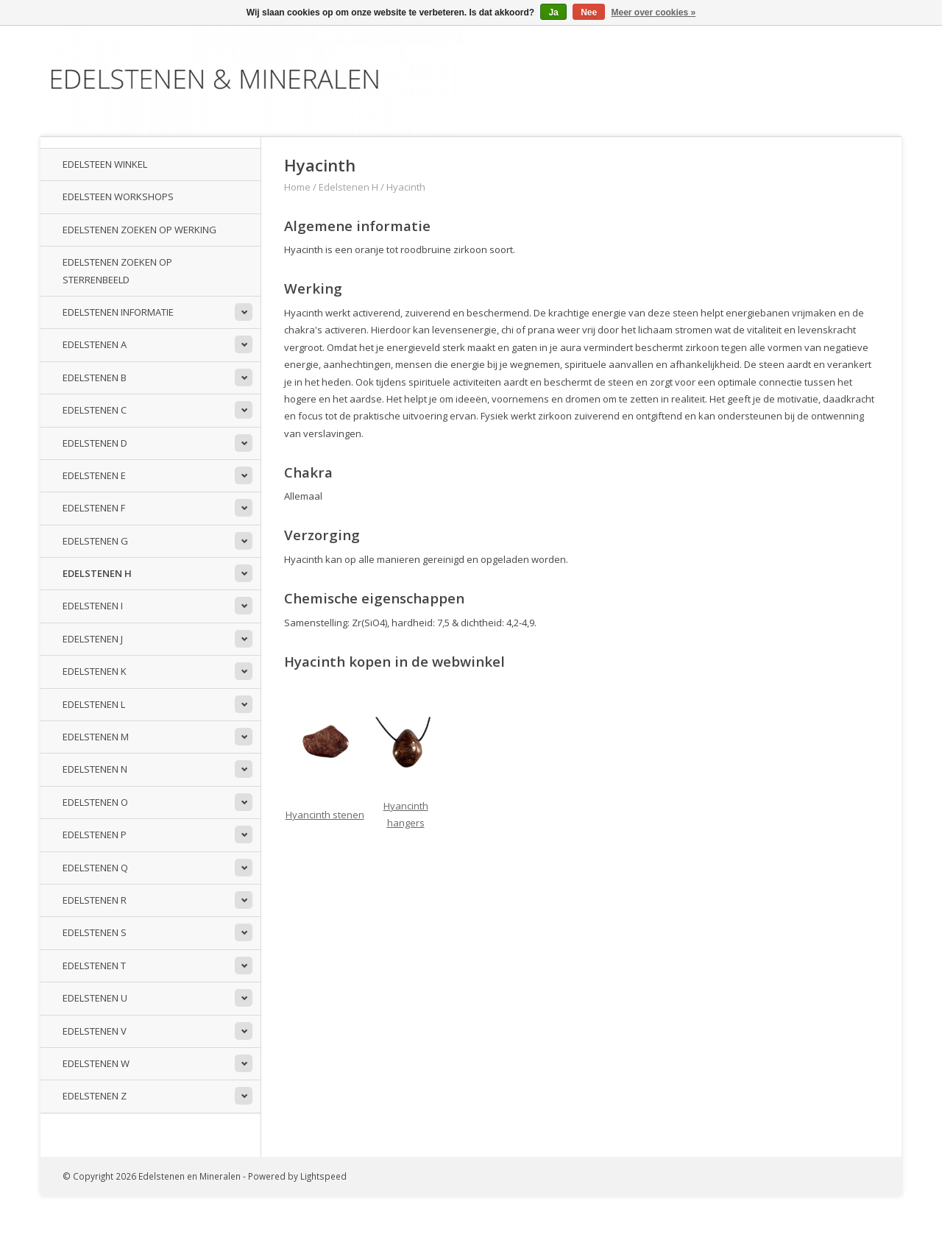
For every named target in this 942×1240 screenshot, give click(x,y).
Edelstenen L (94, 704)
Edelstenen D (95, 443)
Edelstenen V (95, 1031)
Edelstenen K (95, 671)
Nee (589, 12)
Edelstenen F (94, 507)
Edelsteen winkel (105, 164)
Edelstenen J (93, 638)
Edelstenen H (97, 573)
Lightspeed (323, 1176)
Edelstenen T (94, 965)
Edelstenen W (96, 1063)
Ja (553, 12)
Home (297, 187)
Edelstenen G (95, 541)
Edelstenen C (95, 410)
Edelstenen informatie (118, 312)
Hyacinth (405, 187)
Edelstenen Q (95, 867)
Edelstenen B (95, 377)
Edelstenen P (95, 834)
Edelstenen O (95, 802)
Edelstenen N (95, 769)
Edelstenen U (95, 998)
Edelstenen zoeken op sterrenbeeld (117, 270)
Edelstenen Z (95, 1095)
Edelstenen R (95, 900)
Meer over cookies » (654, 12)
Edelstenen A (95, 344)
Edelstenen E (94, 475)
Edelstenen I (93, 605)
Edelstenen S (95, 932)
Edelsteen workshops (118, 196)
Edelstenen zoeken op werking (139, 229)
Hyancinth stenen (325, 814)
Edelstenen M (96, 736)
